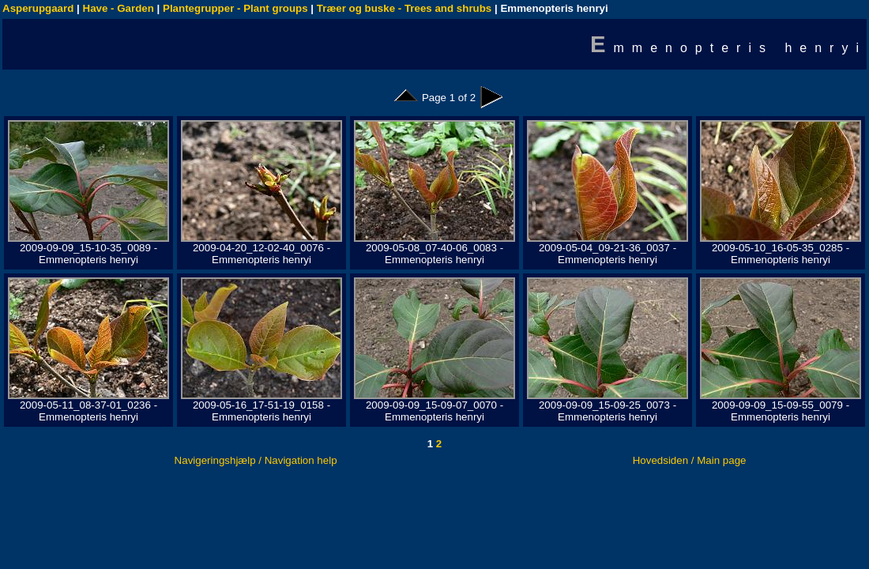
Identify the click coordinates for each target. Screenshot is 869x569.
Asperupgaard (37, 8)
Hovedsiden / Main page (690, 460)
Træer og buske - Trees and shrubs (404, 8)
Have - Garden (118, 8)
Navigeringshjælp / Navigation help (256, 460)
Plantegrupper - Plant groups (235, 8)
